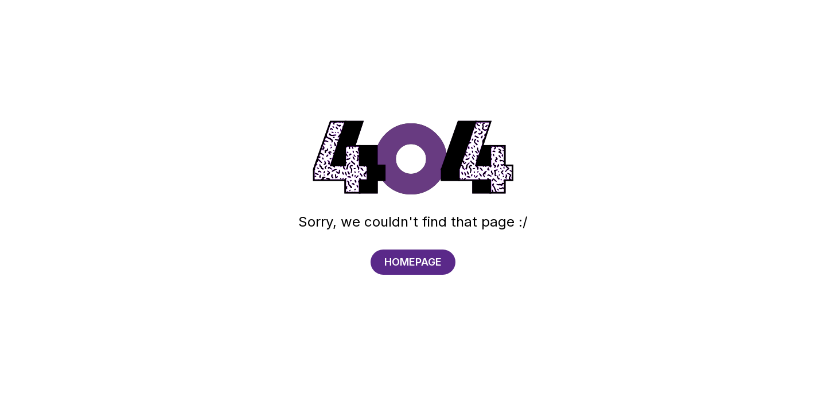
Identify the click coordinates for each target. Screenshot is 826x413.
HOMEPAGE (413, 262)
